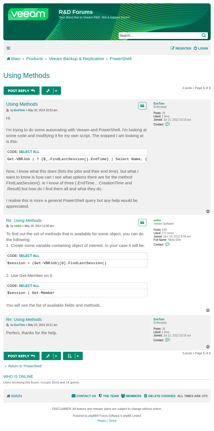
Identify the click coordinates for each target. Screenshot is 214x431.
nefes (157, 220)
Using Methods (26, 75)
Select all (29, 152)
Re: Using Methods (24, 220)
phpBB (92, 415)
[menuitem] (200, 48)
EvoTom (159, 103)
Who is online (18, 376)
